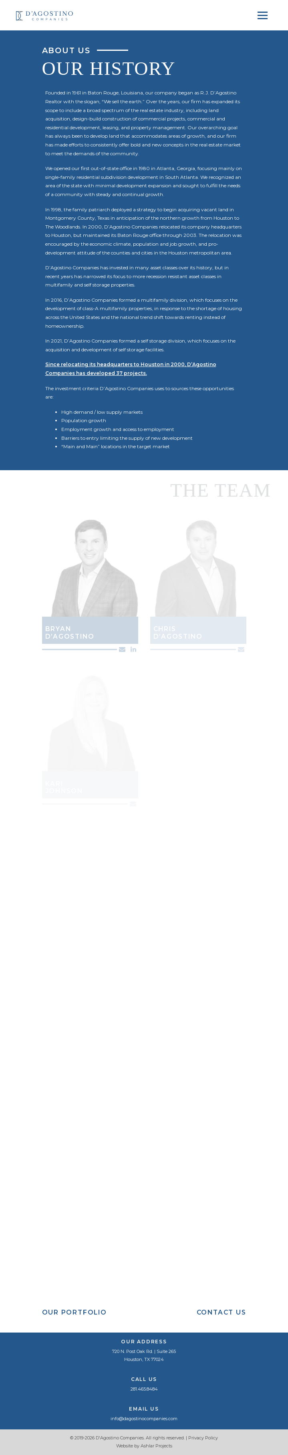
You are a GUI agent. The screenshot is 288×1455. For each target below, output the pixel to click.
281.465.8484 (144, 1389)
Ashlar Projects (156, 1446)
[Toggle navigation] (263, 15)
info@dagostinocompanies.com (144, 1418)
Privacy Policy (203, 1438)
